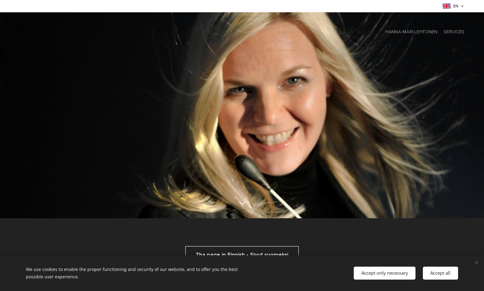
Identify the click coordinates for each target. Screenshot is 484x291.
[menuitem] (459, 32)
